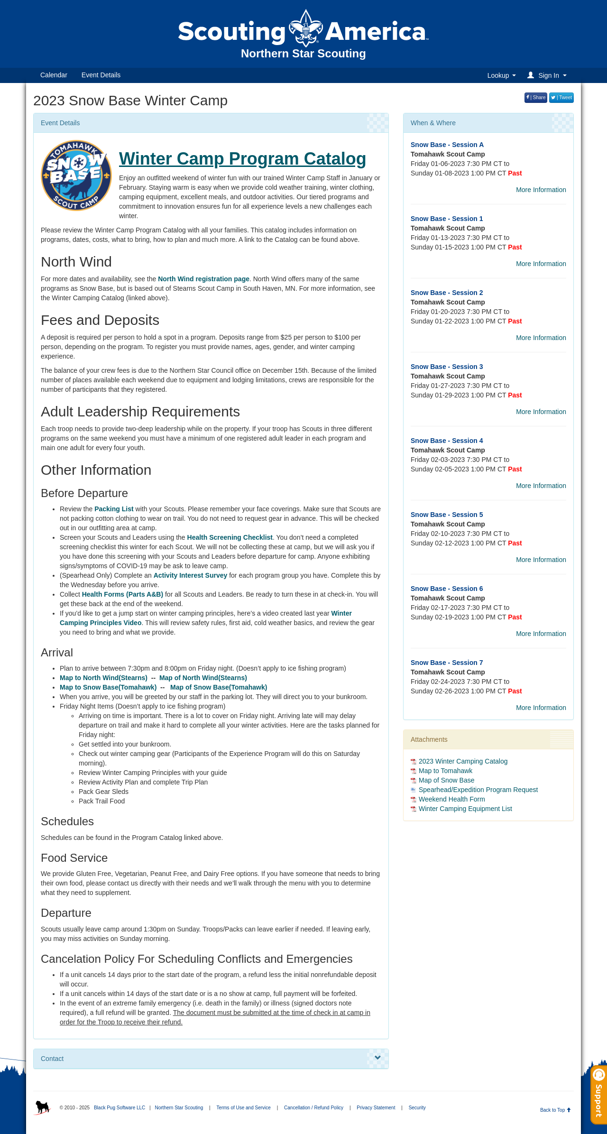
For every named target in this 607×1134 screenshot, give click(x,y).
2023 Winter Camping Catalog (463, 761)
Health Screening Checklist (230, 537)
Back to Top (555, 1110)
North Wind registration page (203, 279)
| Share (536, 97)
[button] (548, 75)
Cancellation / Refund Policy (313, 1107)
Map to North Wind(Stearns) (103, 678)
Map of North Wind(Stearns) (203, 678)
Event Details (101, 75)
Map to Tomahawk (445, 770)
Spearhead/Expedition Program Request (478, 789)
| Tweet (561, 97)
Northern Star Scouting (179, 1107)
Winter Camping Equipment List (465, 808)
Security (417, 1107)
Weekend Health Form (452, 799)
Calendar (53, 75)
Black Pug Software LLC (119, 1107)
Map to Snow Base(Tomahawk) (109, 687)
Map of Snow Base (447, 780)
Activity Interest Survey (191, 575)
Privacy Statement (376, 1107)
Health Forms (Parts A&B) (122, 594)
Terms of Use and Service (243, 1107)
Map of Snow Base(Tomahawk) (218, 687)
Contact (211, 1058)
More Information (541, 190)
